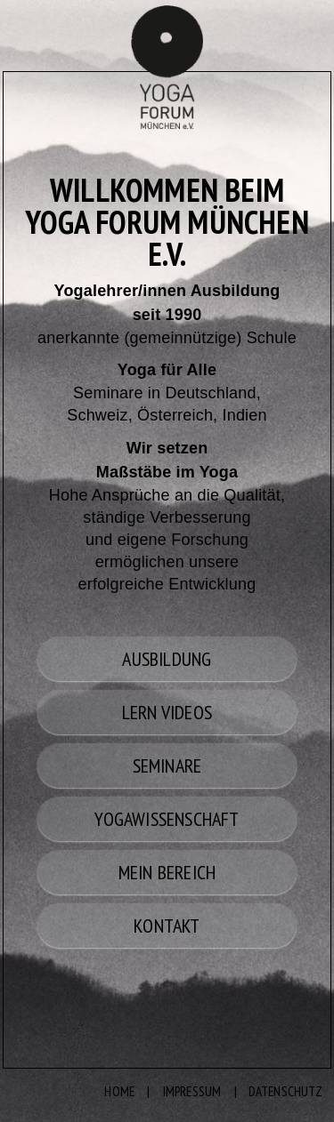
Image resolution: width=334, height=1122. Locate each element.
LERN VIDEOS (167, 712)
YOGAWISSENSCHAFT (166, 818)
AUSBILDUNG (166, 658)
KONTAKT (167, 925)
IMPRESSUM (192, 1091)
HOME (119, 1091)
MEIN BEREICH (167, 872)
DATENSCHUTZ (285, 1091)
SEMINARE (167, 765)
